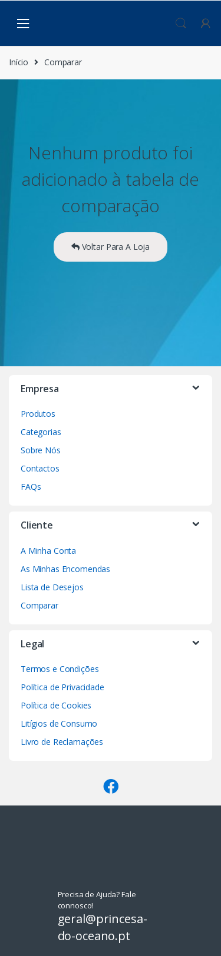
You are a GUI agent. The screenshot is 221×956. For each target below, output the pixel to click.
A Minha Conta (48, 550)
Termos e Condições (59, 668)
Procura (180, 23)
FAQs (31, 486)
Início (18, 62)
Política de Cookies (56, 705)
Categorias (41, 431)
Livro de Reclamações (62, 741)
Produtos (38, 413)
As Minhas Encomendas (65, 568)
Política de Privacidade (62, 687)
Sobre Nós (41, 450)
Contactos (40, 468)
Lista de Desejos (52, 587)
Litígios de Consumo (59, 723)
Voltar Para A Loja (110, 246)
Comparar (39, 605)
